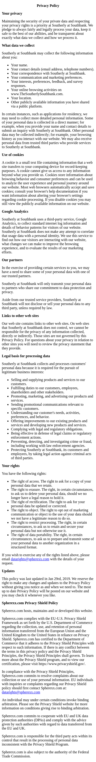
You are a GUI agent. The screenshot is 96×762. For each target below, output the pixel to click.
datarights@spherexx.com (30, 559)
